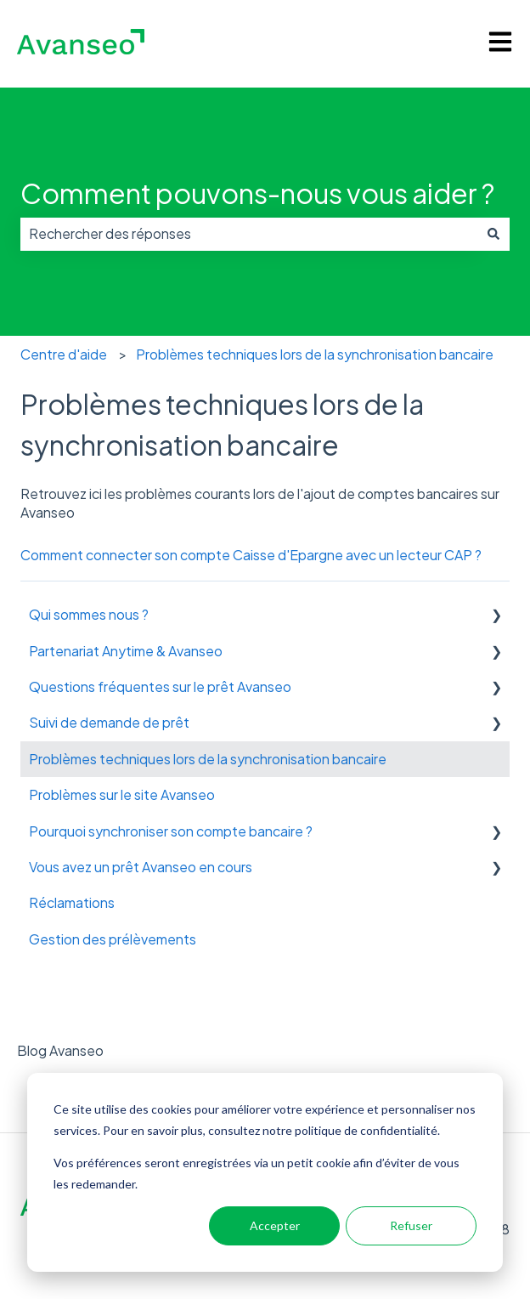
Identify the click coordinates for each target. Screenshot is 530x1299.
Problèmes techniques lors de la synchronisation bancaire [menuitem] (207, 759)
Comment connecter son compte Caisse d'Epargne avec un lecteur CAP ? (251, 555)
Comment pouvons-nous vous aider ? (257, 193)
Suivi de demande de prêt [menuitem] (109, 722)
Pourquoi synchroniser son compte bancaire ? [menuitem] (171, 831)
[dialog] (265, 1172)
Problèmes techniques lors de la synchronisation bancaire (314, 354)
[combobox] (248, 234)
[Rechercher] (493, 234)
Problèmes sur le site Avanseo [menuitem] (122, 794)
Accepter (275, 1225)
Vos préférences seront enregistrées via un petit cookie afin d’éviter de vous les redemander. (257, 1173)
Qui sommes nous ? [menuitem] (89, 614)
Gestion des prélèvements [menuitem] (112, 939)
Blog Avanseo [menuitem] (60, 1050)
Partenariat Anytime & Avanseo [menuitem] (126, 651)
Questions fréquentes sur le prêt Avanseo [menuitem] (160, 686)
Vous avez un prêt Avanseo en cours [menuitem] (140, 867)
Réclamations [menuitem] (72, 902)
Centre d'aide (63, 354)
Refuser (411, 1225)
